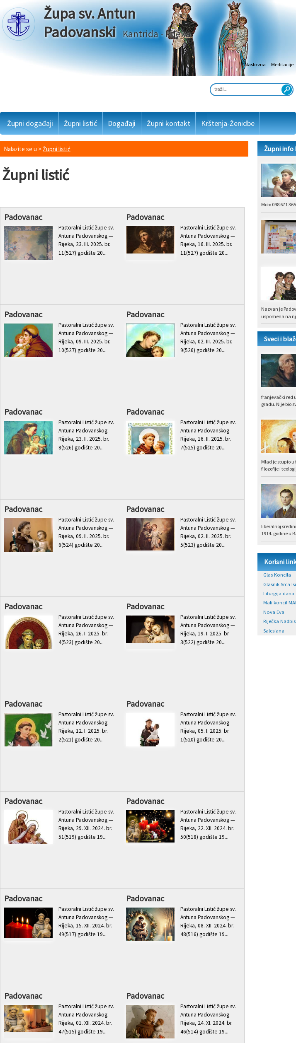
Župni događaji (30, 123)
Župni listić (80, 123)
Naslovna (255, 64)
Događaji (122, 123)
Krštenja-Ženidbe (228, 123)
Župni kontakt (168, 123)
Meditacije (282, 64)
